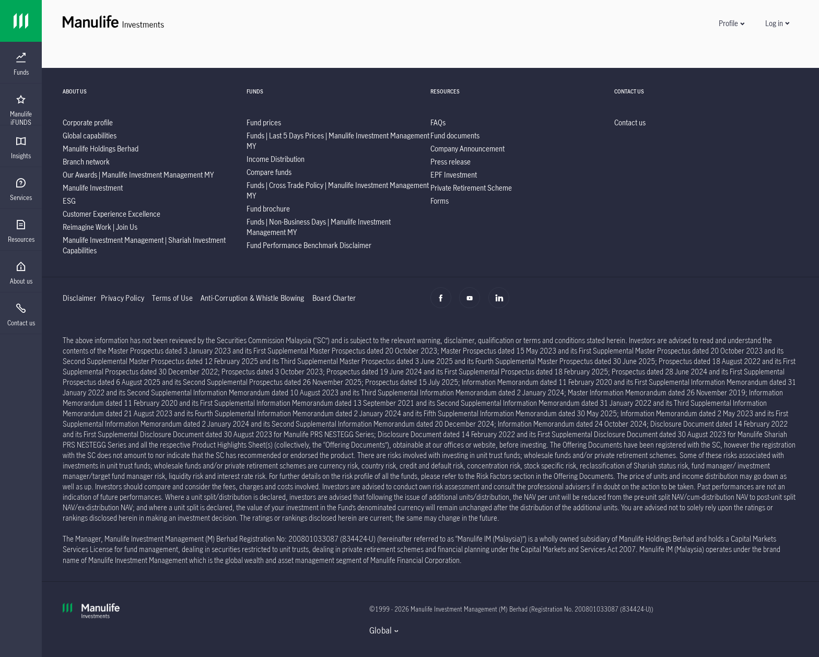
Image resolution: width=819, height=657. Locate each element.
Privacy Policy (122, 298)
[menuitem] (21, 64)
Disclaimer (79, 298)
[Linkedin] (501, 303)
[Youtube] (472, 303)
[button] (731, 23)
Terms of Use (172, 298)
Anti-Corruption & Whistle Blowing (253, 298)
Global (380, 630)
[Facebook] (443, 303)
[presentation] (21, 63)
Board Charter (334, 298)
